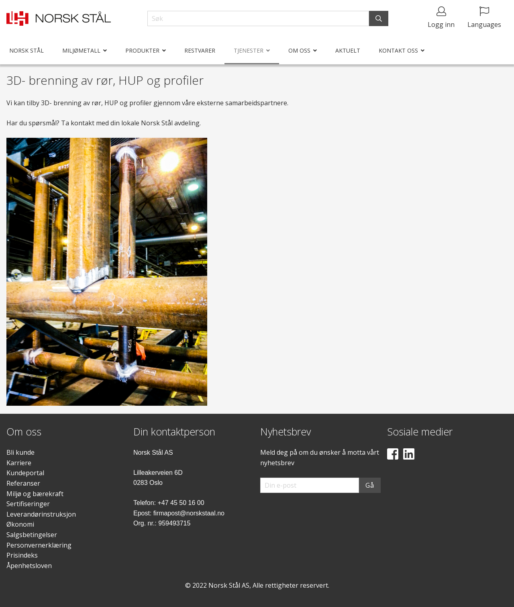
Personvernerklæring (38, 545)
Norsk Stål (26, 50)
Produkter (142, 50)
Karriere (18, 462)
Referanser (23, 483)
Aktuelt (347, 50)
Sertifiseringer (28, 503)
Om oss (299, 50)
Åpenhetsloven (29, 565)
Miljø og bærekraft (34, 493)
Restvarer (199, 50)
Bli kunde (20, 452)
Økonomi (20, 524)
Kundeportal (25, 472)
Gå (369, 485)
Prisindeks (22, 555)
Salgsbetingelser (31, 534)
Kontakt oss (398, 50)
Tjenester (248, 50)
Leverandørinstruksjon (41, 514)
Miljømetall (81, 50)
